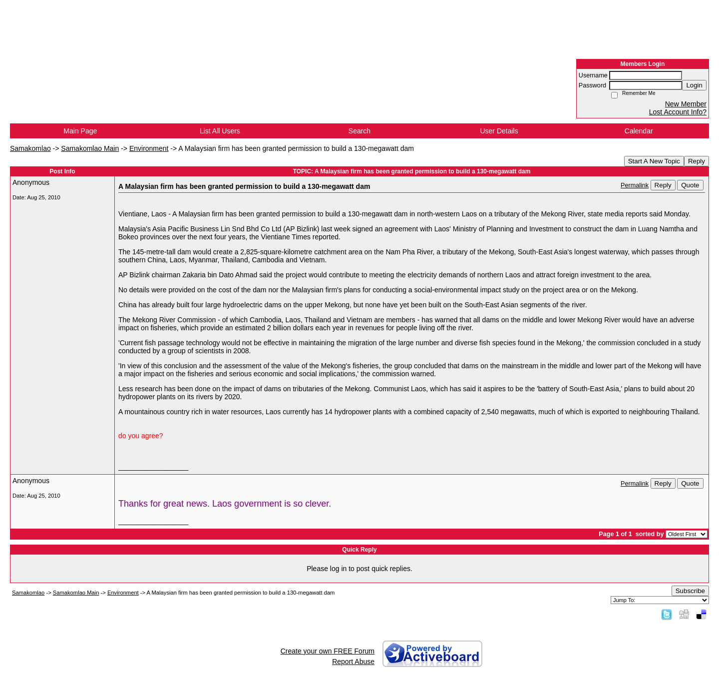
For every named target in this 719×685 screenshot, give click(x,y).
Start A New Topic (654, 161)
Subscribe (690, 591)
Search (359, 131)
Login (694, 85)
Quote (690, 185)
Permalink (635, 185)
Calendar (639, 131)
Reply (696, 161)
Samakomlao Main (90, 148)
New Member (686, 104)
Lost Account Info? (678, 112)
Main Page (80, 131)
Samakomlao (30, 148)
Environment (149, 148)
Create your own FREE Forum (327, 651)
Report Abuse (353, 662)
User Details (499, 131)
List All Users (220, 131)
